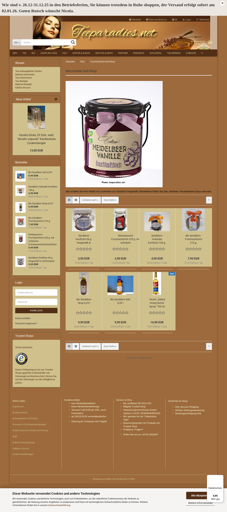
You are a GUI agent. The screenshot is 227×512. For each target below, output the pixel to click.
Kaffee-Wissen (23, 115)
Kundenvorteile (19, 440)
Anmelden (36, 339)
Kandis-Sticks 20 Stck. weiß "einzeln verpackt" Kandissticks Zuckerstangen (36, 167)
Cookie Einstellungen (22, 482)
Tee (24, 81)
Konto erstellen (22, 346)
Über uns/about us (156, 19)
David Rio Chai (49, 81)
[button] (174, 19)
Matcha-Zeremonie (24, 102)
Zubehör (191, 81)
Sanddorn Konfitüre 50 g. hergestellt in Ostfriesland (84, 268)
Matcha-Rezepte (23, 112)
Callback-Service (20, 476)
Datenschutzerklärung (59, 505)
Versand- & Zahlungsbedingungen (29, 452)
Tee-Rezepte (21, 109)
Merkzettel (202, 19)
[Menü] (221, 477)
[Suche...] (16, 70)
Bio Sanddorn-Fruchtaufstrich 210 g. (193, 267)
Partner (123, 81)
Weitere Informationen (200, 503)
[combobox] (90, 228)
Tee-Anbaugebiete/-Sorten (28, 99)
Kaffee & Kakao (81, 81)
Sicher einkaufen (23, 375)
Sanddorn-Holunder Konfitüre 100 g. (157, 267)
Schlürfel (156, 81)
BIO (33, 81)
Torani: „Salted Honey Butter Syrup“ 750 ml (157, 331)
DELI (64, 81)
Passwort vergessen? (26, 351)
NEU (15, 81)
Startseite (135, 19)
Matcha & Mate (104, 81)
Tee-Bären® (174, 81)
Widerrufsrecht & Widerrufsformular (30, 458)
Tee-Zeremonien (23, 106)
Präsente (138, 81)
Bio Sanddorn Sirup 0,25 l (83, 329)
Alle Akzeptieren (200, 495)
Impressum (18, 434)
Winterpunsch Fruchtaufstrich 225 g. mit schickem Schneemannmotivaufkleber (125, 268)
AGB (14, 464)
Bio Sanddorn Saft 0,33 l (120, 329)
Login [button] (187, 19)
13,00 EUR (36, 178)
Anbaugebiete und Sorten (25, 446)
